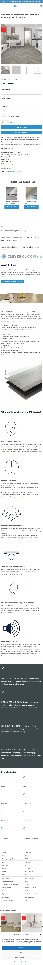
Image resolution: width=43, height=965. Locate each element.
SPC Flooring (17, 171)
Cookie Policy (17, 961)
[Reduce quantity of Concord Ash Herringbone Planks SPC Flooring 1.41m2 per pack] (2, 122)
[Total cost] (21, 110)
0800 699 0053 (14, 1)
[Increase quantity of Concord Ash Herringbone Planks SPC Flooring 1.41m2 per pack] (7, 122)
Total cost (4, 107)
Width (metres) (6, 89)
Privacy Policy (24, 961)
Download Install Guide (12, 281)
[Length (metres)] (21, 101)
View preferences (21, 957)
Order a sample (21, 132)
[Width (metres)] (21, 93)
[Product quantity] (4, 122)
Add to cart (12, 207)
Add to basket (21, 127)
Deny (21, 952)
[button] (40, 934)
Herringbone (10, 171)
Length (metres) (6, 98)
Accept (21, 948)
